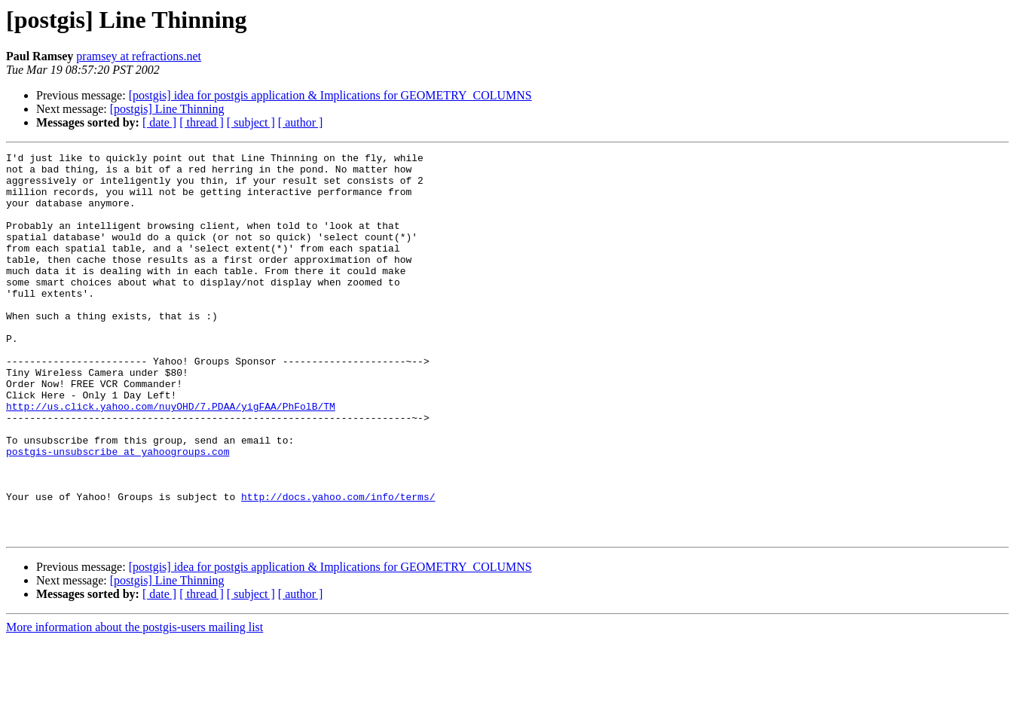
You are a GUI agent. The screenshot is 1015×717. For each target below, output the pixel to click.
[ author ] (300, 122)
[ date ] (159, 122)
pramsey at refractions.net (138, 56)
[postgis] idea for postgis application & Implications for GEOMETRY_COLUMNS (330, 95)
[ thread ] (201, 122)
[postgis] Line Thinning (167, 108)
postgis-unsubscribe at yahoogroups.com (117, 512)
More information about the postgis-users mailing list (134, 703)
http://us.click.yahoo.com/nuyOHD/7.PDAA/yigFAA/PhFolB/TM (170, 458)
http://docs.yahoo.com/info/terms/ (338, 566)
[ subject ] (251, 122)
